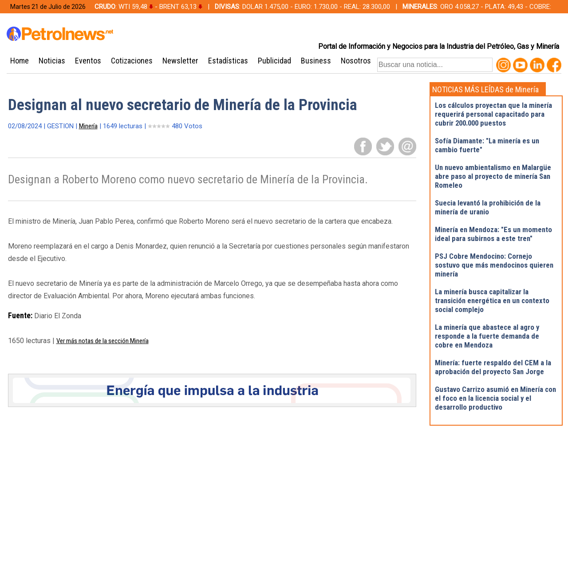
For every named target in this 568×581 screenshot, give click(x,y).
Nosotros (356, 60)
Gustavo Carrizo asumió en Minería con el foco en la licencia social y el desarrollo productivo (495, 398)
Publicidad (274, 60)
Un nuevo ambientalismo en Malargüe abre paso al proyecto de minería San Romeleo (493, 176)
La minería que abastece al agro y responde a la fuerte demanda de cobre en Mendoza (487, 336)
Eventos (88, 60)
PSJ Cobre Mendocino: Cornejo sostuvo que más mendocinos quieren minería (494, 265)
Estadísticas (228, 60)
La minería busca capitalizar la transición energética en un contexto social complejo (492, 300)
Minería (88, 126)
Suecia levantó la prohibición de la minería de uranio (487, 207)
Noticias (52, 60)
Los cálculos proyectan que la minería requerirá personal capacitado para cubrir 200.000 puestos (493, 114)
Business (316, 60)
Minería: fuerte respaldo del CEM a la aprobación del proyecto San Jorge (493, 367)
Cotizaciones (132, 60)
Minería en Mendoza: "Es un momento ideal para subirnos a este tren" (493, 234)
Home (19, 60)
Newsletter (180, 60)
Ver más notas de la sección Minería (102, 341)
